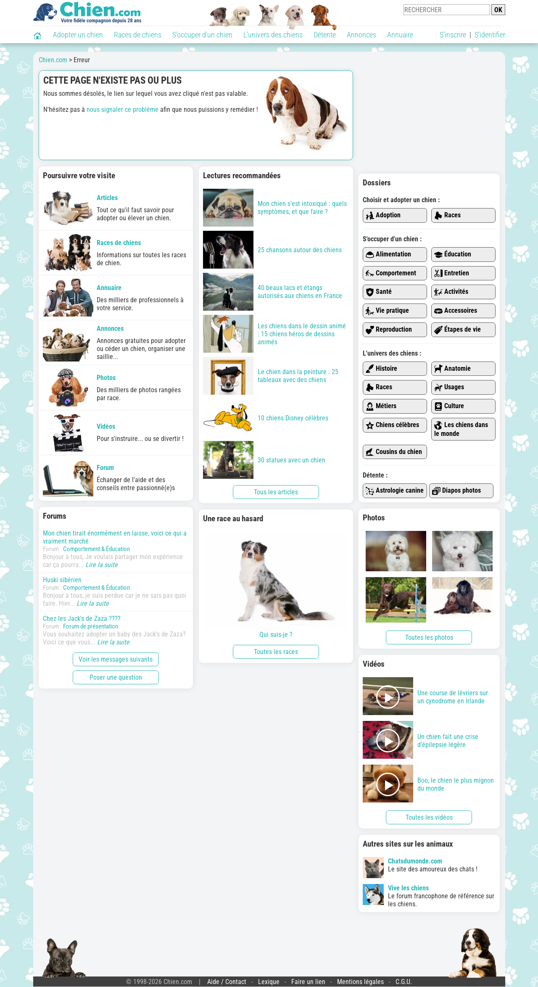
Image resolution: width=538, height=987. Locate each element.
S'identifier (490, 34)
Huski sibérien (62, 580)
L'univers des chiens (273, 34)
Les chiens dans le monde (461, 429)
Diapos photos (456, 490)
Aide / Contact (226, 982)
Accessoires (455, 310)
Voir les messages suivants (116, 659)
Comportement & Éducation (96, 549)
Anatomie (452, 368)
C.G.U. (404, 982)
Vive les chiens (408, 888)
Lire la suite (101, 565)
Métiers (381, 406)
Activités (451, 292)
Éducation (452, 254)
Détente (325, 34)
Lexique (269, 982)
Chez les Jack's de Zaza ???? (82, 619)
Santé (379, 292)
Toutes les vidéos (429, 817)
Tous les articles (276, 492)
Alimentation (388, 254)
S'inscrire (453, 34)
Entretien (451, 273)
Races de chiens (137, 34)
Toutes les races (276, 652)
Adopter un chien (78, 34)
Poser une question (116, 677)
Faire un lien (308, 982)
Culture (449, 406)
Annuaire (400, 34)
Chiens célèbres (392, 425)
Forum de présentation (90, 626)
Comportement (391, 273)
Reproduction (389, 329)
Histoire (381, 368)
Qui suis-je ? (276, 585)
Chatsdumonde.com (415, 861)
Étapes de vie (457, 329)
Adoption (383, 215)
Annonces (361, 34)
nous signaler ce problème (122, 109)
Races (447, 215)
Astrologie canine (395, 490)
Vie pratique (387, 310)
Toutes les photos (429, 637)
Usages (449, 387)
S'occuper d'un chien (202, 34)
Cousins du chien (394, 452)
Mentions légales (360, 982)
